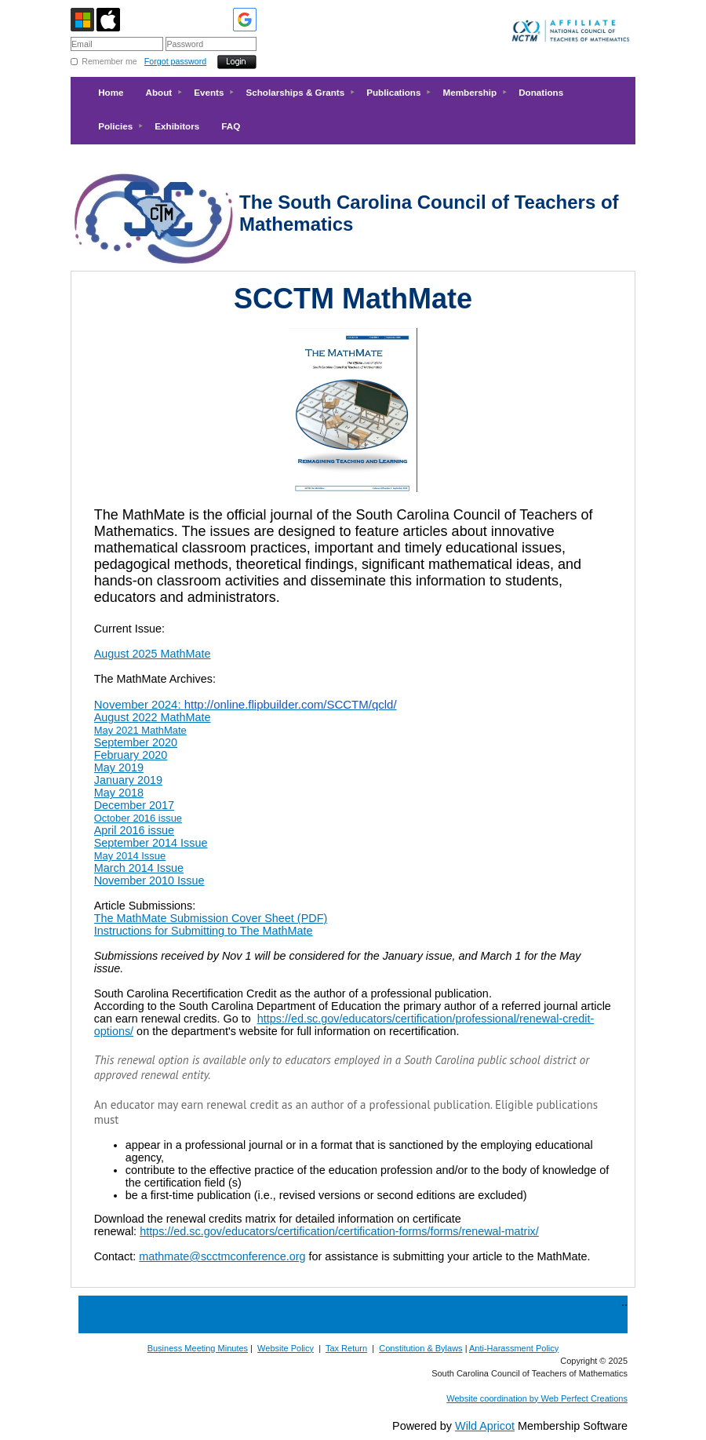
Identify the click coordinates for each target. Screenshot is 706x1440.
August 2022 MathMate (152, 717)
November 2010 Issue (149, 880)
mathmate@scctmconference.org (222, 1256)
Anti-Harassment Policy (514, 1348)
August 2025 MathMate (152, 653)
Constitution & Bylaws (420, 1348)
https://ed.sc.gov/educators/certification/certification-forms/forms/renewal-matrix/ (339, 1231)
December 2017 (134, 805)
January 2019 (128, 780)
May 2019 (119, 767)
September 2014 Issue (151, 843)
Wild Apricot (485, 1426)
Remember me (109, 61)
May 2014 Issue (130, 856)
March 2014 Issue (139, 868)
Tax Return (346, 1348)
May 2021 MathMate (140, 730)
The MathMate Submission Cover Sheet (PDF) (211, 918)
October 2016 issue (138, 818)
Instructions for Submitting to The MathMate (203, 930)
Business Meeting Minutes (197, 1348)
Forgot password (175, 61)
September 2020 (135, 742)
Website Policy (285, 1348)
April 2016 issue (134, 830)
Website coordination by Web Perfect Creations (537, 1398)
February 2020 (131, 755)
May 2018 (119, 792)
